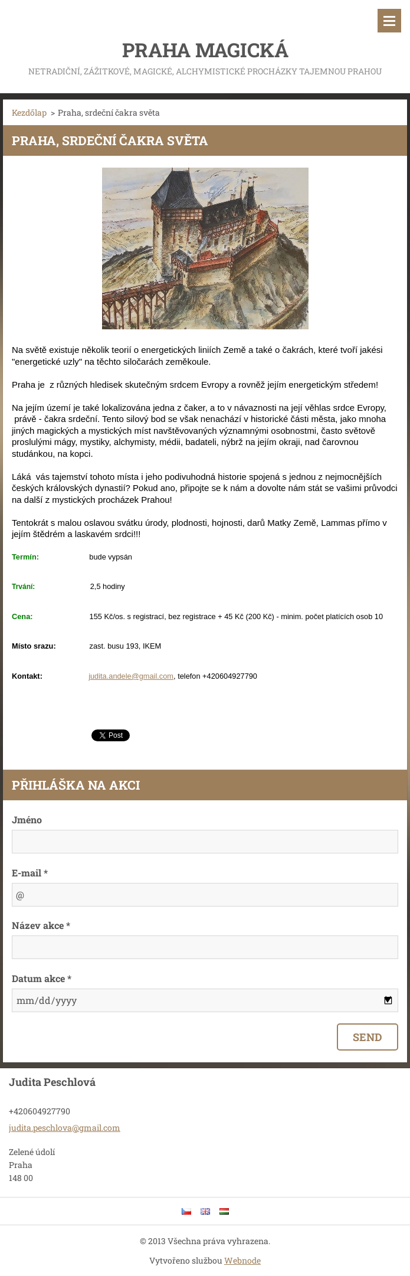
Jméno (27, 819)
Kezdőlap (29, 112)
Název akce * (41, 925)
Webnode (242, 1260)
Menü (389, 20)
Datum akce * (41, 978)
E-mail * (30, 872)
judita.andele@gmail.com (130, 676)
